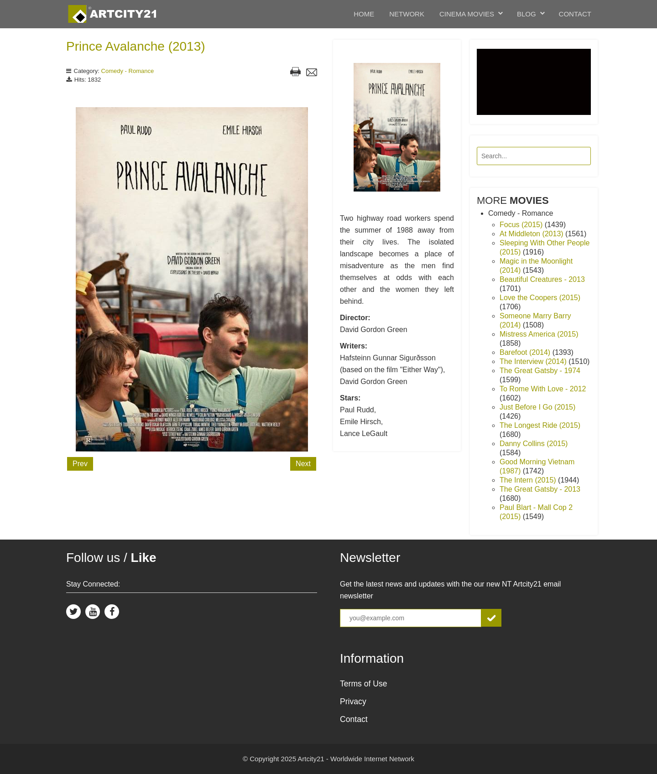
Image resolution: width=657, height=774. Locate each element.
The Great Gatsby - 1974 (540, 370)
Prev (80, 464)
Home (364, 14)
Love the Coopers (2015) (540, 297)
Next (303, 464)
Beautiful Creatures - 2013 (542, 279)
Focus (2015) (522, 225)
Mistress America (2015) (539, 334)
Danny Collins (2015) (534, 443)
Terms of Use (363, 683)
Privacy (353, 701)
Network (406, 14)
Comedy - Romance (127, 71)
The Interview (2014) (534, 361)
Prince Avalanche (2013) (135, 46)
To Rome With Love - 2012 (543, 389)
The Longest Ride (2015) (540, 425)
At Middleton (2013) (532, 234)
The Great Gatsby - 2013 (540, 489)
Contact (575, 14)
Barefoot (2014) (526, 352)
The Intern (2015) (529, 480)
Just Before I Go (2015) (537, 407)
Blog (526, 14)
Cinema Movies (466, 14)
